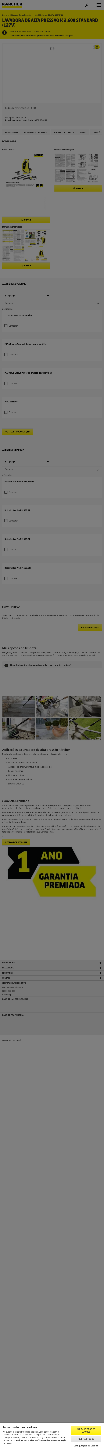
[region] (52, 1436)
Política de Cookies (25, 1440)
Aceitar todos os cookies (86, 1430)
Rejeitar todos (86, 1439)
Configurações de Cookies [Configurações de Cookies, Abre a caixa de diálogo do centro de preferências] (86, 1446)
